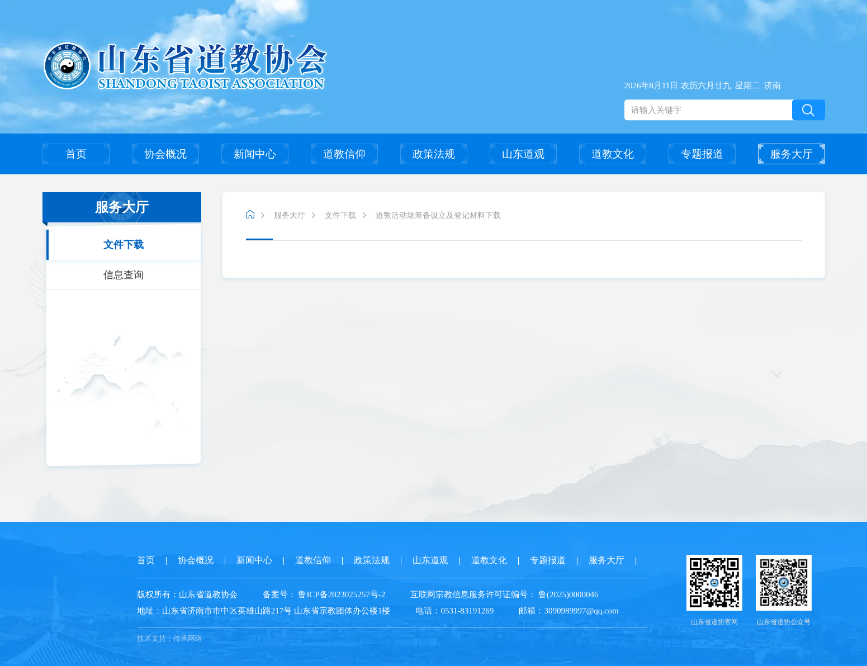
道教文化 (612, 154)
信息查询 (123, 274)
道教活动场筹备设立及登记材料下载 (438, 215)
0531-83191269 (467, 610)
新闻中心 (255, 154)
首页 (76, 154)
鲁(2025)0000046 (567, 594)
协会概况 (165, 154)
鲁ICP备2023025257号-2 (341, 594)
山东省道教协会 (208, 594)
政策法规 (434, 154)
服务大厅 (791, 154)
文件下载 (123, 244)
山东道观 (523, 154)
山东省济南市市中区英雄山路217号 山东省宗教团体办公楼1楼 (264, 610)
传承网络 (187, 638)
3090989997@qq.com (581, 610)
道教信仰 (344, 154)
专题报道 (702, 154)
